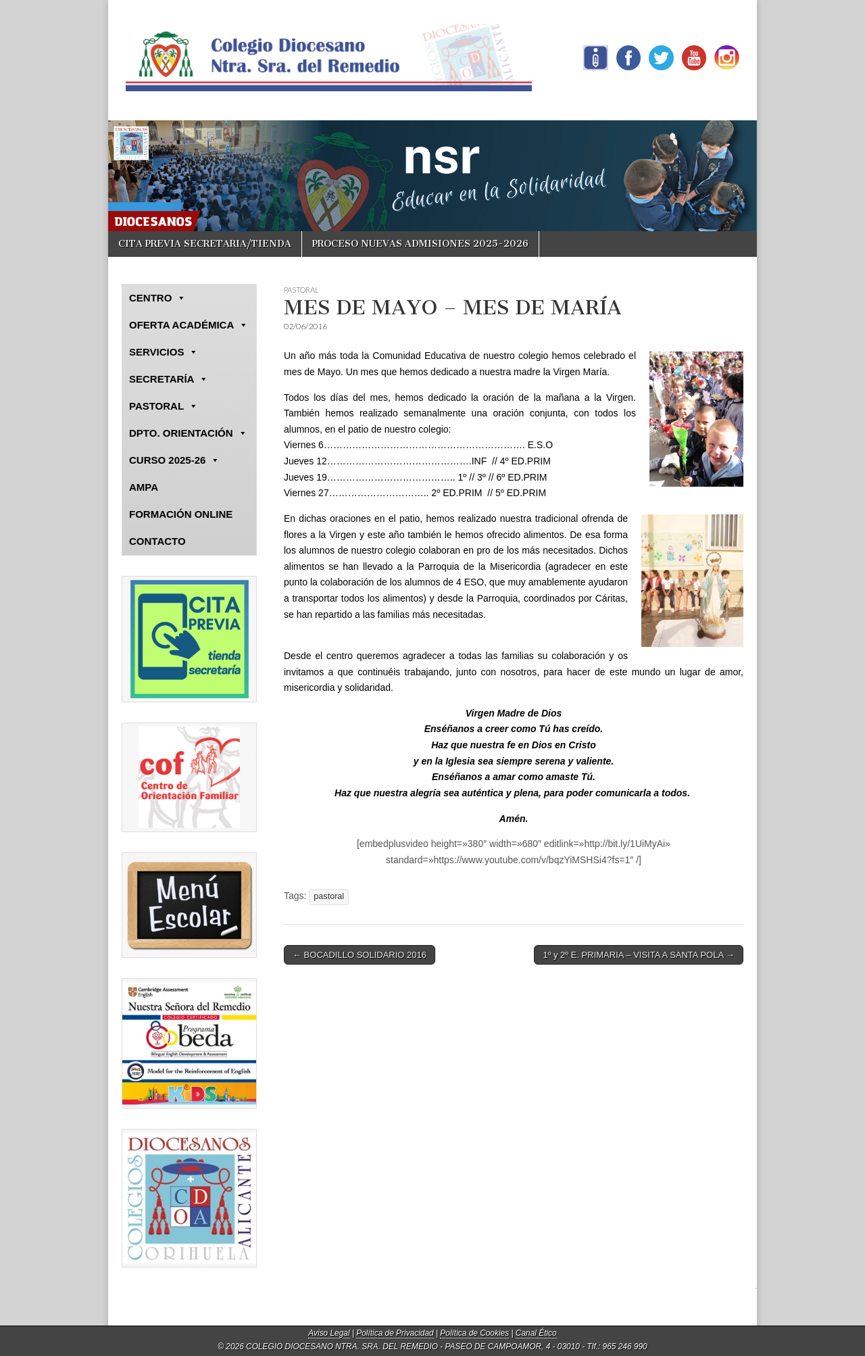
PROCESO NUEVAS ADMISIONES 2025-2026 (420, 243)
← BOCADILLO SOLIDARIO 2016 (359, 955)
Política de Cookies (474, 1333)
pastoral (329, 896)
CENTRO (157, 298)
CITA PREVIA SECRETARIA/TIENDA (204, 243)
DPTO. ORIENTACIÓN (188, 433)
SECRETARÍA (168, 379)
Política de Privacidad (394, 1333)
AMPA (143, 487)
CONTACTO (157, 541)
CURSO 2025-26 (174, 460)
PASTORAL (301, 289)
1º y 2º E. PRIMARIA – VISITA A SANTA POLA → (639, 955)
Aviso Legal (328, 1333)
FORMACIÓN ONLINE (180, 514)
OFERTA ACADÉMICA (188, 325)
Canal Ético (536, 1333)
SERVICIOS (163, 352)
